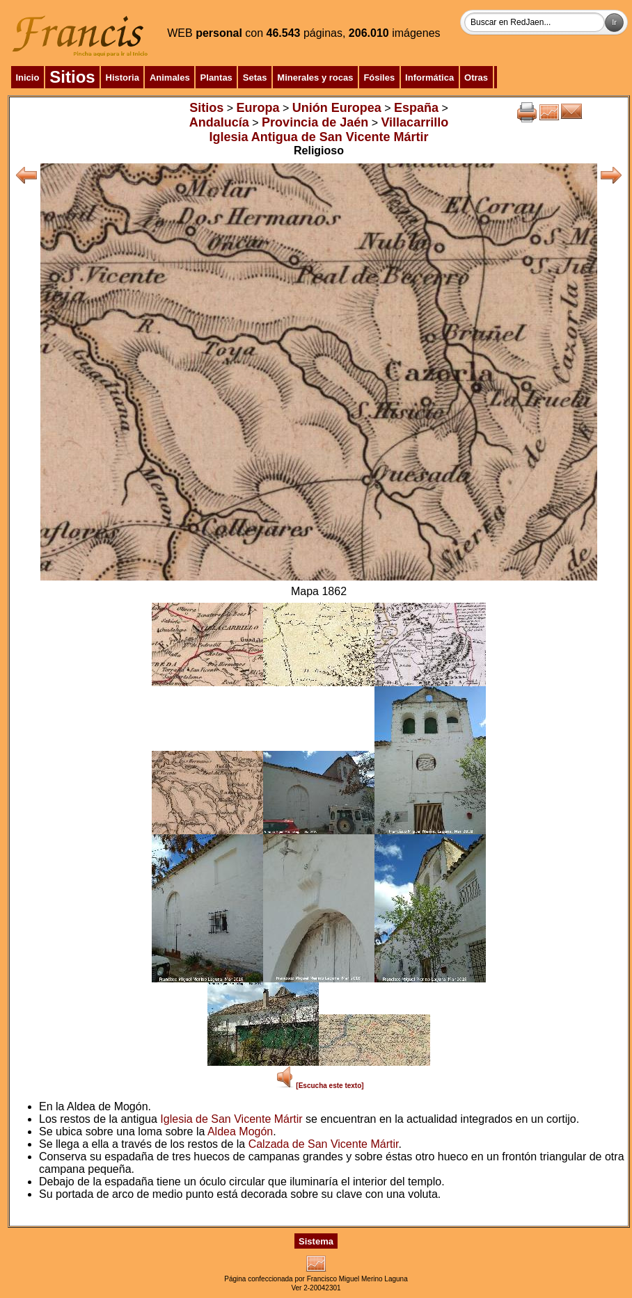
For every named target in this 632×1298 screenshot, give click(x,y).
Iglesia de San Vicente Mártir (231, 1119)
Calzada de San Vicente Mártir (323, 1144)
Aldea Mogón (240, 1131)
